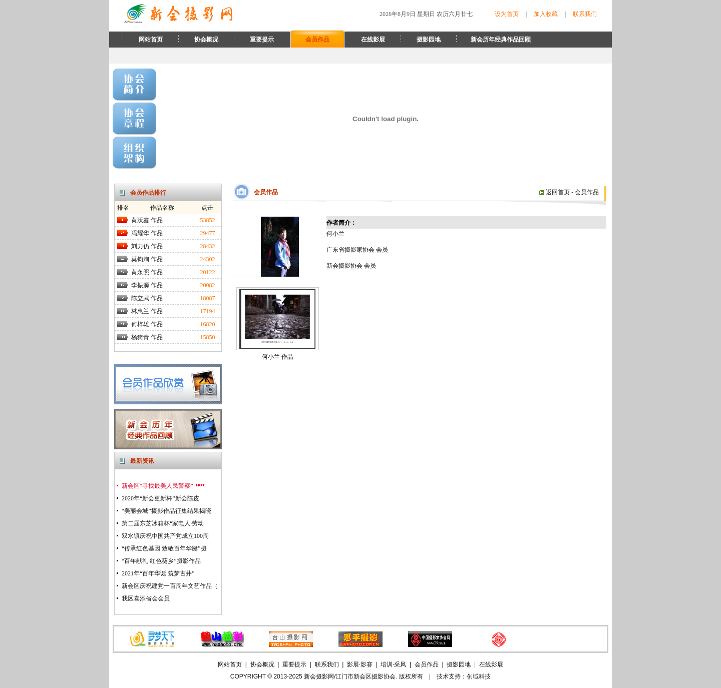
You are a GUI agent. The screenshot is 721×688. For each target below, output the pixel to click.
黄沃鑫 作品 (147, 220)
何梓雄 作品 (147, 324)
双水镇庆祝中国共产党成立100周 (165, 535)
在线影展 (373, 39)
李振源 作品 (147, 285)
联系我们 (585, 14)
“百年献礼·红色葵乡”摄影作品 (161, 560)
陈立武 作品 (147, 298)
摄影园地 (429, 39)
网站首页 (151, 39)
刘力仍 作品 (147, 246)
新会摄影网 (319, 676)
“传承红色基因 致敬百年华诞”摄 (164, 548)
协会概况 (206, 39)
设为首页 (507, 14)
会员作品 (317, 39)
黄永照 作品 (147, 272)
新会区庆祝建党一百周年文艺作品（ (170, 585)
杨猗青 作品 (147, 337)
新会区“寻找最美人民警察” (164, 485)
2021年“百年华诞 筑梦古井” (158, 573)
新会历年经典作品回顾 (501, 39)
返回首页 (554, 192)
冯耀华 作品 (147, 233)
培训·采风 (393, 664)
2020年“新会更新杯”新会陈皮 (160, 498)
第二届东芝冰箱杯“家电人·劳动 (163, 523)
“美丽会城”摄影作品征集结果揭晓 (166, 510)
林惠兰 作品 (147, 311)
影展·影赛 (360, 664)
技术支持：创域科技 (464, 676)
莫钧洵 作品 (147, 259)
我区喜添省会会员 (146, 598)
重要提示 (262, 39)
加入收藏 (546, 14)
